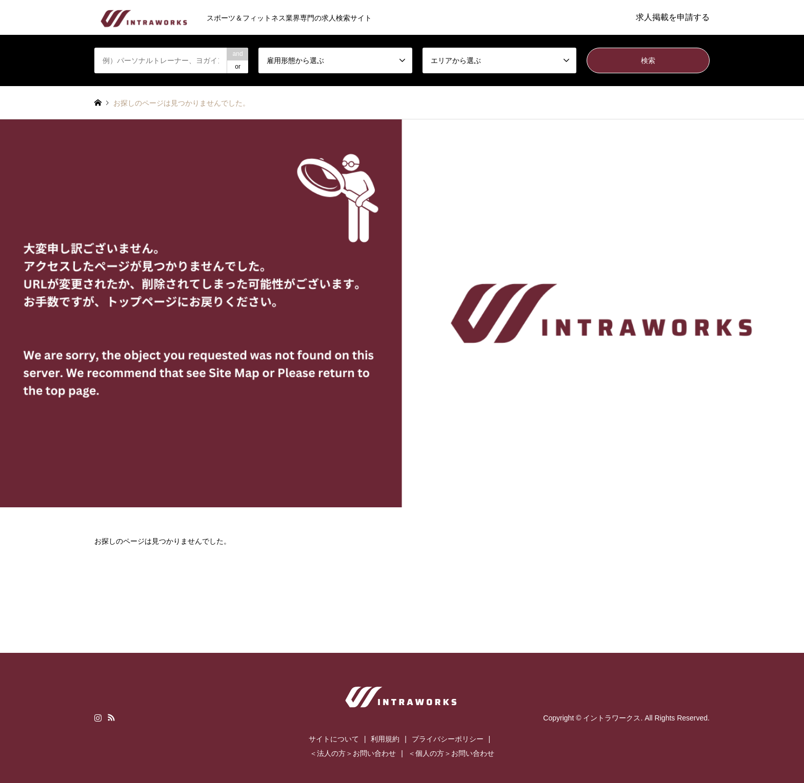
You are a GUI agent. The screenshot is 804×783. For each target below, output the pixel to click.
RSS (111, 717)
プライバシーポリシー (448, 739)
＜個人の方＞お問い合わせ (451, 753)
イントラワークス (611, 717)
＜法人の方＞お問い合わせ (353, 753)
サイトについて (334, 739)
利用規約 (385, 739)
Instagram (98, 717)
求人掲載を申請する (673, 17)
